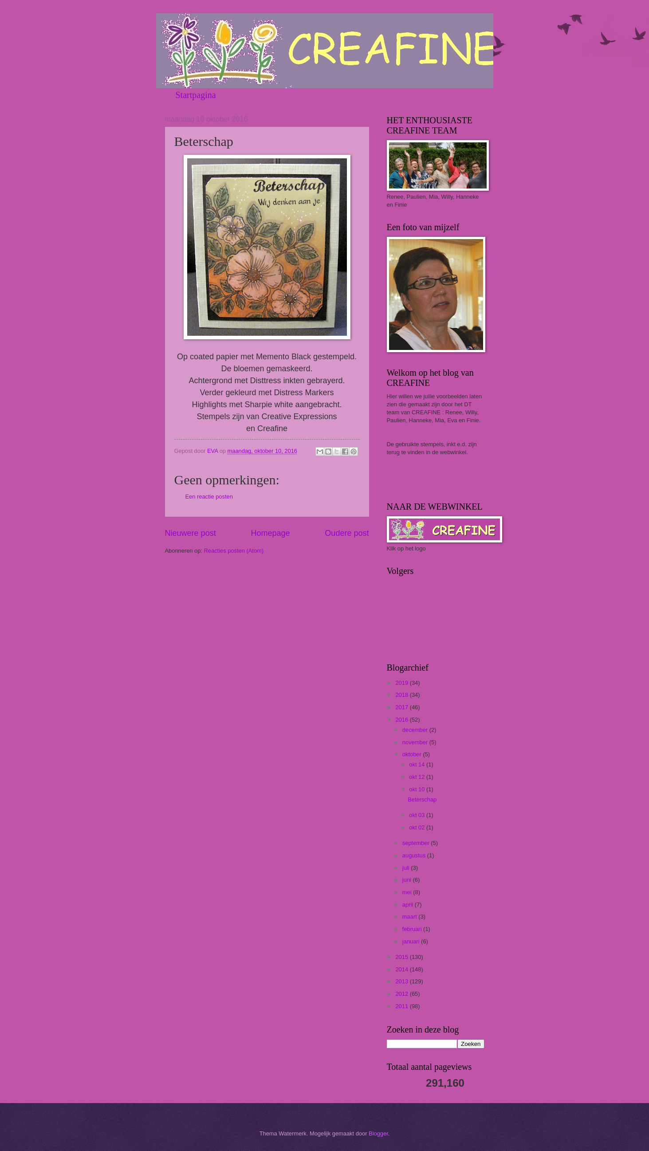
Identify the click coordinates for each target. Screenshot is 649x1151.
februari (412, 929)
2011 (402, 1006)
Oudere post (347, 533)
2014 (402, 969)
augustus (414, 855)
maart (410, 916)
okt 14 (417, 764)
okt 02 (417, 827)
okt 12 (417, 777)
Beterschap (422, 799)
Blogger (378, 1133)
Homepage (270, 533)
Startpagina (196, 95)
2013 (402, 981)
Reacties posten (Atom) (234, 550)
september (416, 843)
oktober (412, 754)
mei (407, 892)
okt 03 (417, 815)
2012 (402, 993)
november (415, 742)
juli (406, 867)
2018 (402, 694)
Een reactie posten (209, 496)
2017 (402, 707)
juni (407, 879)
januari (411, 941)
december (415, 730)
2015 (402, 957)
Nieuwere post (190, 533)
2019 (402, 683)
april (408, 904)
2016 (402, 719)
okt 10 (417, 789)
